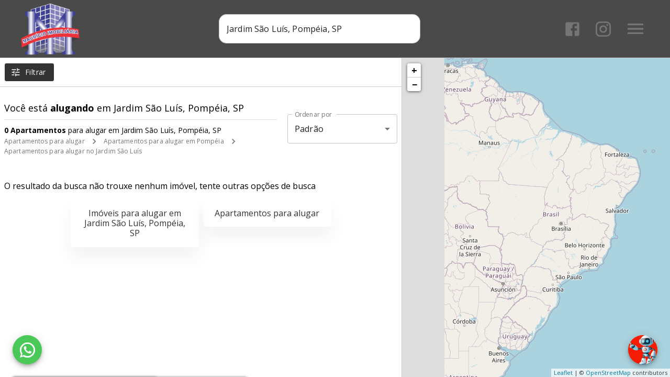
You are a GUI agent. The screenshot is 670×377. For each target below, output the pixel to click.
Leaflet (563, 372)
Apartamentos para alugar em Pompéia (164, 141)
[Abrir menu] (635, 29)
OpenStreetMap (608, 372)
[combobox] (319, 28)
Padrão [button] (309, 129)
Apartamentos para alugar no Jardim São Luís (73, 151)
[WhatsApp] (27, 349)
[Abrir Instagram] (603, 29)
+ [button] (414, 70)
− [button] (414, 84)
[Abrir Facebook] (572, 29)
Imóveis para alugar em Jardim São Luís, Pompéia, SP (134, 223)
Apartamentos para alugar (44, 141)
